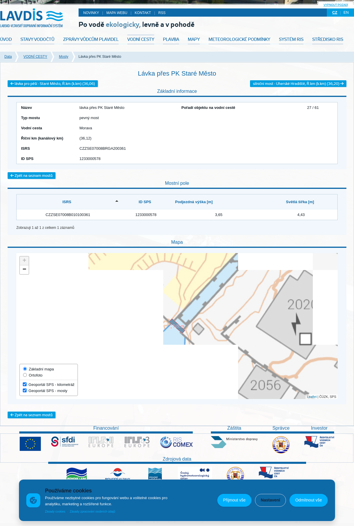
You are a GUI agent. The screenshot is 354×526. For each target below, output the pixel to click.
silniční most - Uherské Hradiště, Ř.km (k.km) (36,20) (298, 83)
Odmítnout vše (308, 500)
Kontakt (143, 13)
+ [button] (24, 261)
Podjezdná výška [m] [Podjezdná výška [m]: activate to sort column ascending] (194, 202)
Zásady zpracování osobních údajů (92, 511)
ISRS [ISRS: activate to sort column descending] (67, 202)
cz (334, 12)
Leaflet (312, 396)
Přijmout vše (234, 500)
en (346, 12)
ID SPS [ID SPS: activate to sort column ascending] (145, 202)
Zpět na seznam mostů (32, 175)
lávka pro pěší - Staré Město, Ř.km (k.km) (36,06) (53, 83)
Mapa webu (116, 13)
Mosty (63, 57)
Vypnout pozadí (336, 4)
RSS (162, 13)
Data (8, 57)
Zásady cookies (55, 511)
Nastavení (270, 500)
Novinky (91, 13)
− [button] (24, 269)
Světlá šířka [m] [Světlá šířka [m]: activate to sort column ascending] (300, 202)
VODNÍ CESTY (35, 57)
